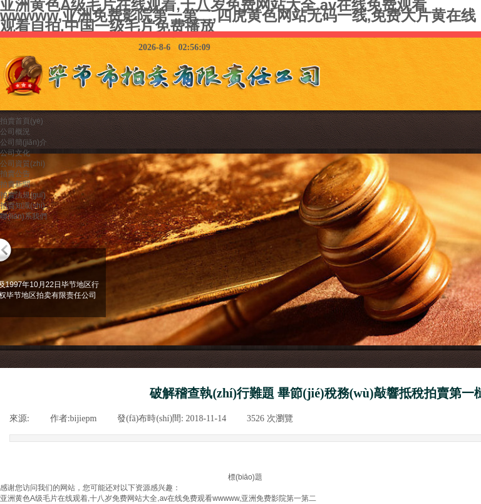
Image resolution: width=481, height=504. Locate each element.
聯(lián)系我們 (23, 216)
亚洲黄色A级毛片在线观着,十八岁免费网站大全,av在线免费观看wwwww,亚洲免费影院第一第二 (158, 498)
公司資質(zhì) (22, 163)
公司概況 (15, 131)
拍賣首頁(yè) (21, 121)
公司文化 (15, 153)
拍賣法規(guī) (23, 195)
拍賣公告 (15, 173)
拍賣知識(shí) (22, 205)
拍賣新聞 (15, 184)
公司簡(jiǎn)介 (23, 142)
